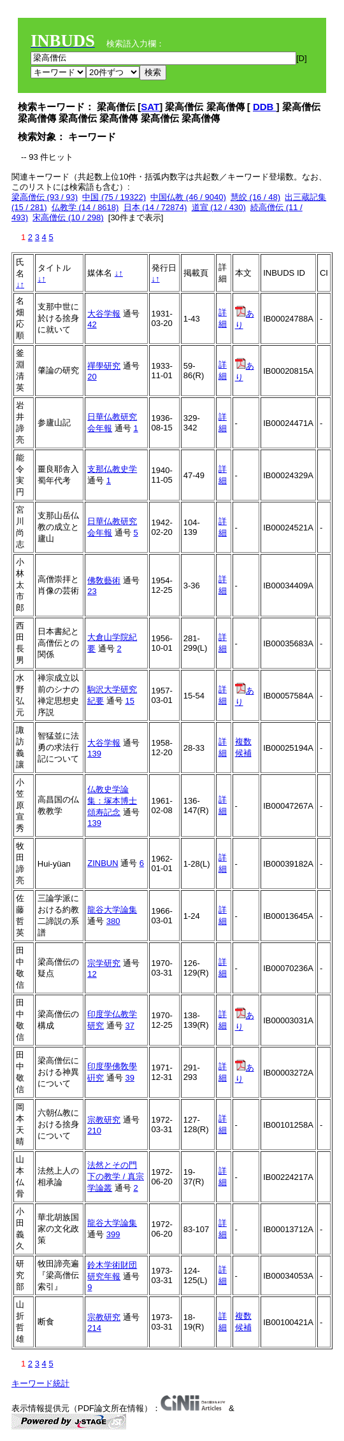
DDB (264, 106)
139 (94, 753)
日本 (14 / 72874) (155, 207)
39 (129, 1078)
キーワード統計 (40, 1383)
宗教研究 (103, 1120)
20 (91, 376)
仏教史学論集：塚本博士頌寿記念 (112, 800)
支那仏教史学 (112, 469)
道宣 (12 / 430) (219, 207)
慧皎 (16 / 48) (255, 197)
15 (129, 701)
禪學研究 (103, 366)
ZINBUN (102, 863)
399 (113, 1234)
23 (91, 591)
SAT (150, 106)
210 (94, 1130)
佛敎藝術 (103, 580)
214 (94, 1328)
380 (113, 921)
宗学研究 (103, 963)
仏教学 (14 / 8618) (85, 207)
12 (91, 974)
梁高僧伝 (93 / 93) (44, 197)
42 (91, 324)
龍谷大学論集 (112, 909)
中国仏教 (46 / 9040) (188, 197)
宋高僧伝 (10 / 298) (67, 217)
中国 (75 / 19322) (114, 197)
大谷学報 (103, 313)
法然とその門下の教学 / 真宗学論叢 (115, 1176)
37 (129, 1025)
